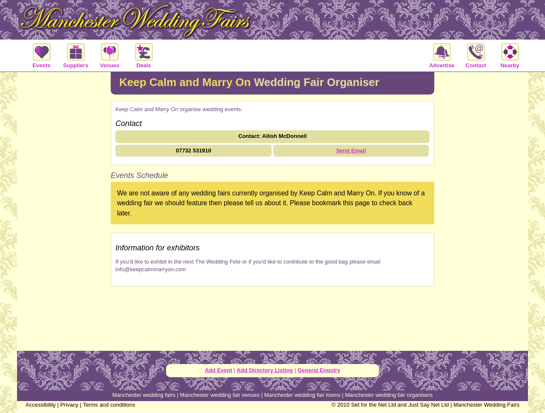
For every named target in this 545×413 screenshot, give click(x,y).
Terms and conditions (109, 405)
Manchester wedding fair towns (302, 395)
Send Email (351, 150)
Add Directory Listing (265, 370)
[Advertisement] (64, 210)
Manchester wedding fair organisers (389, 395)
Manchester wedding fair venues (220, 395)
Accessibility (41, 405)
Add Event (218, 370)
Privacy (69, 405)
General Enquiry (319, 370)
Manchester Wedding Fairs (486, 405)
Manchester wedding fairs (143, 395)
